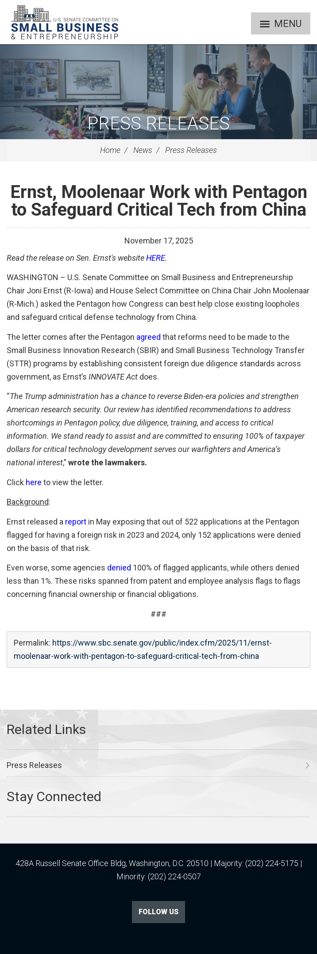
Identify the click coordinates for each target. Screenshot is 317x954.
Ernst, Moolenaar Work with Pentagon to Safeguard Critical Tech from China (158, 201)
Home (110, 150)
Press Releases (158, 123)
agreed (148, 337)
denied (119, 567)
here (34, 482)
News (142, 150)
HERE (155, 257)
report (75, 521)
